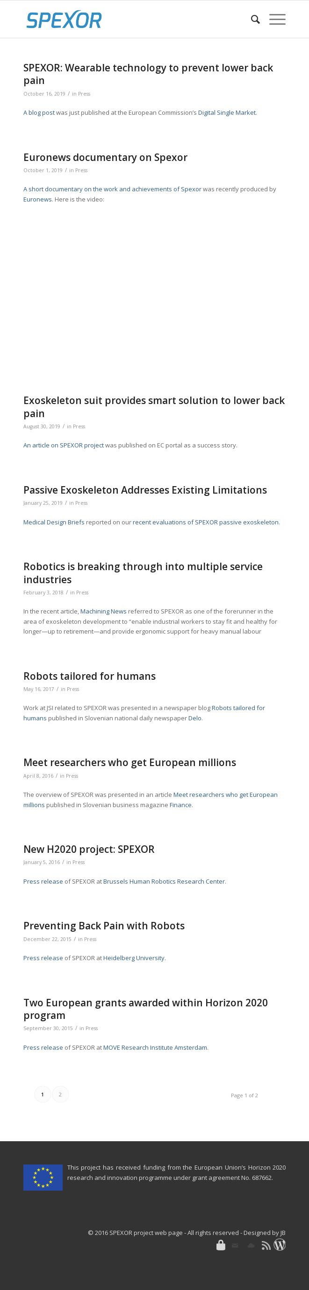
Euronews (37, 199)
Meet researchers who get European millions (129, 762)
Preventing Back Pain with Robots (104, 925)
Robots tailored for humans (89, 676)
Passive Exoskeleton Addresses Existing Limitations (145, 489)
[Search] (251, 19)
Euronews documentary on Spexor (105, 157)
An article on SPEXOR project (63, 445)
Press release (43, 881)
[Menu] (273, 19)
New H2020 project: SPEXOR (89, 849)
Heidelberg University (134, 958)
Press (84, 94)
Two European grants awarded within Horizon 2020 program (145, 1009)
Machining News (103, 611)
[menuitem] (251, 19)
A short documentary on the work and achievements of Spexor (112, 189)
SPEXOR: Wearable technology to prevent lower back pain (148, 74)
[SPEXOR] (128, 19)
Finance (181, 805)
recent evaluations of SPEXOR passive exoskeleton (206, 522)
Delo (194, 718)
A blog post (39, 112)
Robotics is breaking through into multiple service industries (143, 573)
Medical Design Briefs (54, 522)
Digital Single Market (227, 112)
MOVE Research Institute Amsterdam (155, 1047)
